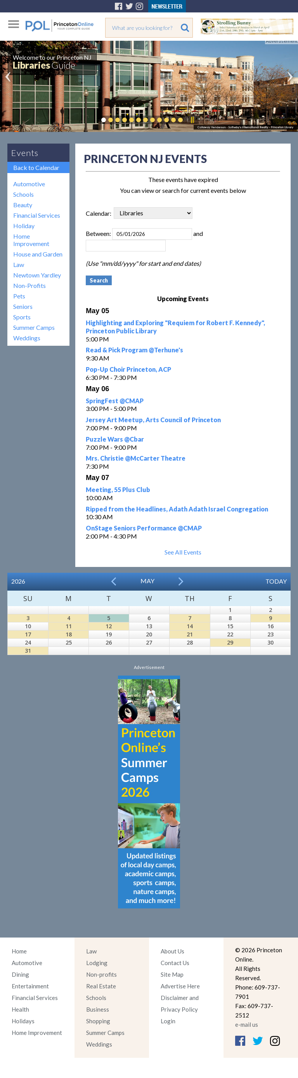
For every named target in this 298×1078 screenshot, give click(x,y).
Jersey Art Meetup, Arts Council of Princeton (153, 419)
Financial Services (36, 215)
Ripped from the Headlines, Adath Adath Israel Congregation (177, 509)
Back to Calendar (36, 167)
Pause (192, 119)
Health (20, 1009)
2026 (18, 581)
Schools (23, 194)
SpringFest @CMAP (115, 400)
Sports (22, 317)
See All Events (183, 552)
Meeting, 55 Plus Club (118, 489)
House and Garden (37, 254)
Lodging (96, 962)
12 (109, 626)
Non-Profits (29, 285)
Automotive (29, 183)
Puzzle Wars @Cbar (115, 439)
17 (28, 634)
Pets (19, 296)
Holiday (24, 225)
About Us (172, 951)
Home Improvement (31, 239)
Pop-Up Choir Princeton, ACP (128, 369)
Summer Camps (34, 327)
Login (168, 1020)
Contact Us (175, 962)
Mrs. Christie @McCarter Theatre (135, 458)
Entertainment (30, 986)
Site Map (172, 974)
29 (230, 642)
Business (97, 1009)
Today (276, 581)
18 (69, 634)
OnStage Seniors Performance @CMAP (144, 528)
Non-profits (101, 974)
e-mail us (246, 1024)
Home (19, 951)
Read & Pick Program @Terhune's (134, 350)
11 (69, 626)
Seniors (23, 306)
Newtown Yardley (37, 275)
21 (190, 634)
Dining (20, 974)
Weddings (26, 337)
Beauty (22, 204)
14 (190, 626)
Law (18, 264)
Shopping (98, 1020)
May (147, 580)
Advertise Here (180, 986)
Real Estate (101, 986)
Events (24, 152)
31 (28, 650)
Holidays (23, 1020)
